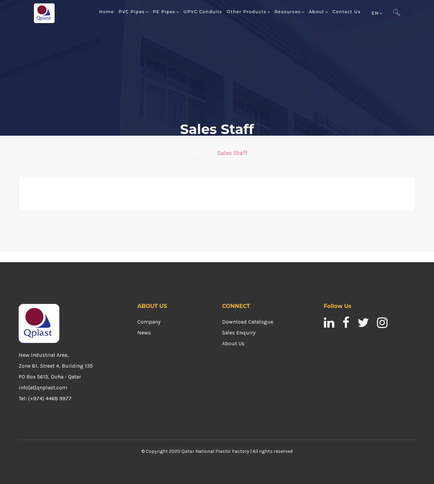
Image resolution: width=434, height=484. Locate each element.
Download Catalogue (247, 321)
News (144, 332)
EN (375, 13)
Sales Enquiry (238, 332)
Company (148, 321)
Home (193, 153)
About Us (233, 343)
